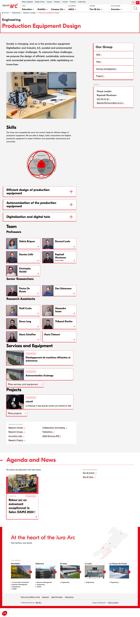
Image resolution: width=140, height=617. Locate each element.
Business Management (19, 590)
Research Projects (16, 446)
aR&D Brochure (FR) (51, 442)
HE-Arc (6, 18)
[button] (28, 9)
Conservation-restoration (20, 588)
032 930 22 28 (103, 105)
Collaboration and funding (53, 433)
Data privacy (69, 603)
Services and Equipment (106, 74)
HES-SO (38, 608)
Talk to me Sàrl (113, 608)
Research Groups (29, 18)
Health (14, 594)
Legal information (57, 603)
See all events (89, 478)
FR (133, 3)
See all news (88, 483)
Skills (98, 60)
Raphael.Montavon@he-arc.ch (109, 109)
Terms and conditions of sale (30, 603)
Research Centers (16, 433)
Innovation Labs (16, 442)
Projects (99, 82)
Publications (47, 437)
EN (138, 3)
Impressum (45, 603)
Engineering (16, 18)
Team (98, 67)
